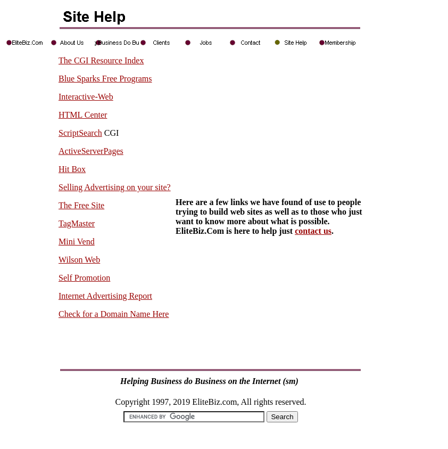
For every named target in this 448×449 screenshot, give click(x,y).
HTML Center (83, 114)
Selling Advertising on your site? (115, 187)
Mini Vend (77, 241)
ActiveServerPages (91, 151)
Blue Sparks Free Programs (105, 78)
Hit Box (72, 169)
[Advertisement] (401, 215)
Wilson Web (79, 259)
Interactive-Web (86, 96)
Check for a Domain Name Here (114, 314)
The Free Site (81, 205)
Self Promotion (84, 277)
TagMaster (77, 223)
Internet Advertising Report (105, 295)
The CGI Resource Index (101, 60)
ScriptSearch (80, 132)
